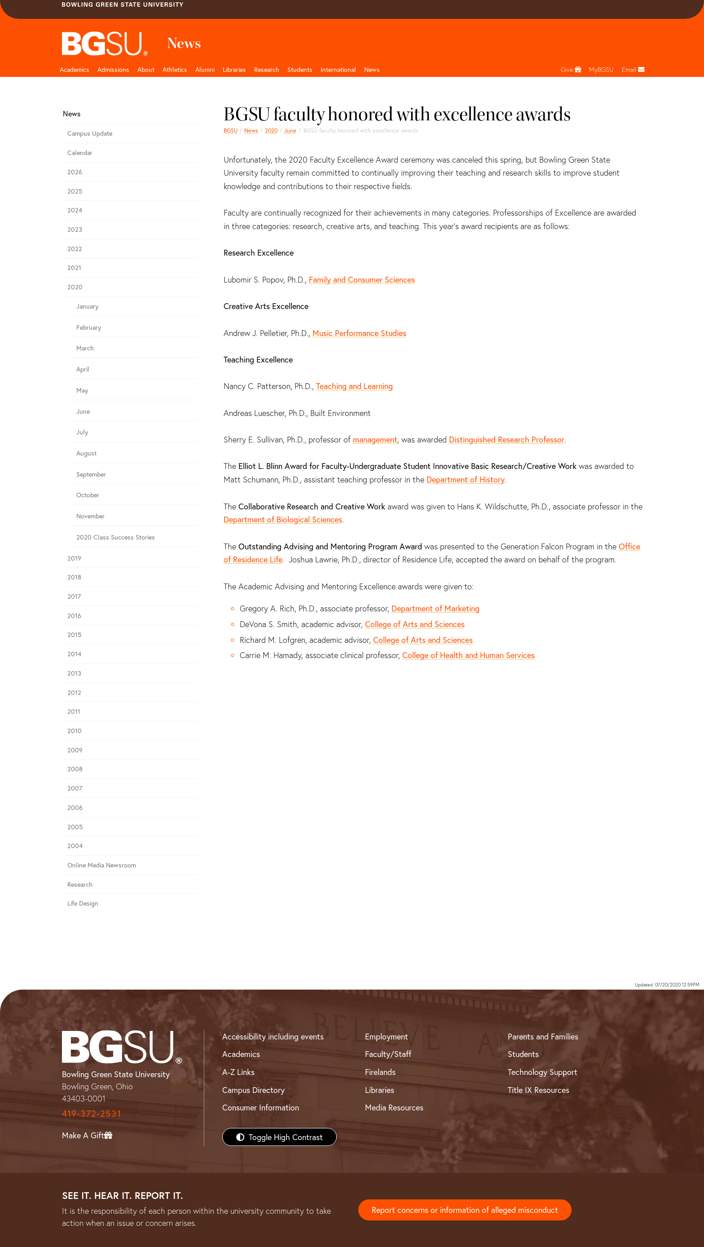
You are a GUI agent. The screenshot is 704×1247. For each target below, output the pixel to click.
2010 (74, 730)
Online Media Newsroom (101, 865)
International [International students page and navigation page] (338, 69)
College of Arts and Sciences (415, 624)
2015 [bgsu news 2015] (74, 634)
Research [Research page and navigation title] (266, 69)
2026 (74, 172)
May (82, 390)
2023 (74, 229)
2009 (75, 750)
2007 (74, 788)
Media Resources (394, 1107)
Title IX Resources (538, 1089)
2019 (74, 558)
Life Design (82, 903)
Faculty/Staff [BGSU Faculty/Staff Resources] (388, 1053)
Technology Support (542, 1071)
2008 (75, 769)
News (251, 130)
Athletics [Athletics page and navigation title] (175, 69)
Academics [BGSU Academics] (241, 1053)
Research (79, 884)
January (87, 306)
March (85, 348)
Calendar (79, 152)
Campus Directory (253, 1089)
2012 (74, 692)
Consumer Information (260, 1107)
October (87, 495)
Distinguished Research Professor (506, 439)
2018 (74, 577)
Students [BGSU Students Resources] (523, 1053)
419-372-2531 (91, 1113)
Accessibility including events (273, 1036)
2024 (74, 210)
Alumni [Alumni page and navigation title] (205, 69)
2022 (74, 248)
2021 (74, 267)
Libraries (234, 69)
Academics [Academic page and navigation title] (74, 69)
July (82, 432)
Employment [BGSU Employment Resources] (386, 1036)
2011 (73, 711)
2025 (74, 191)
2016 (74, 615)
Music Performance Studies (359, 332)
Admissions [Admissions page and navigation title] (113, 69)
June (290, 130)
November (90, 516)
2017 (74, 596)
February (88, 327)
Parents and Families (543, 1036)
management (375, 439)
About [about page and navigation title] (145, 69)
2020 (271, 130)
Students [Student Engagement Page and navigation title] (299, 69)
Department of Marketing (436, 608)
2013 (74, 673)
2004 (75, 845)
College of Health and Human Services (468, 655)
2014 (74, 654)
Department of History (466, 479)
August (86, 453)
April (82, 369)
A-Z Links (238, 1071)
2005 (75, 826)
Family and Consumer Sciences (362, 279)
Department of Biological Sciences (283, 519)
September (91, 474)
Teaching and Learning (354, 385)
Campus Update (89, 133)
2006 (75, 807)
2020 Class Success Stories (115, 537)
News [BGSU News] (372, 69)
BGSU (231, 130)
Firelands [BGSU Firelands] (380, 1071)
